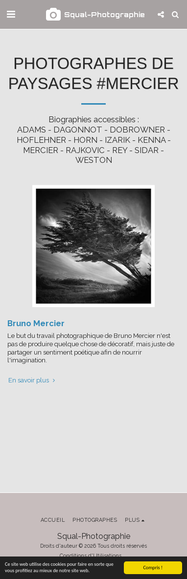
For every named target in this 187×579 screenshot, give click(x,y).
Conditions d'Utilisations (90, 555)
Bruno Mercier (36, 323)
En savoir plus (32, 380)
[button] (10, 14)
